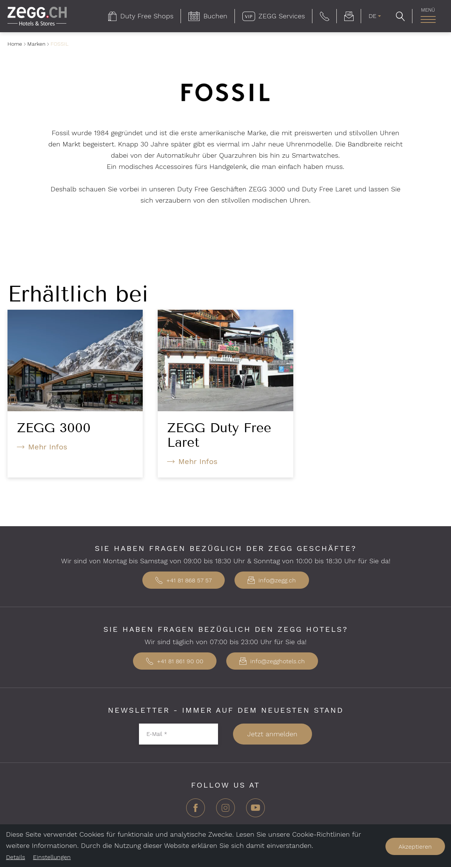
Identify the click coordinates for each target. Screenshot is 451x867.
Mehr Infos (47, 446)
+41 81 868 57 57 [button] (183, 580)
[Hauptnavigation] (428, 19)
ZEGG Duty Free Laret (219, 435)
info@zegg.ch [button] (272, 580)
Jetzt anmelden (272, 734)
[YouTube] (255, 811)
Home (14, 44)
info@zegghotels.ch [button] (272, 661)
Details (15, 857)
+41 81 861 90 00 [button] (174, 661)
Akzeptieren (415, 846)
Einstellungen (52, 857)
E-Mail (156, 733)
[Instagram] (225, 811)
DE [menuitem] (372, 15)
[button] (324, 16)
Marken (36, 44)
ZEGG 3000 (54, 428)
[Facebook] (195, 811)
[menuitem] (141, 16)
